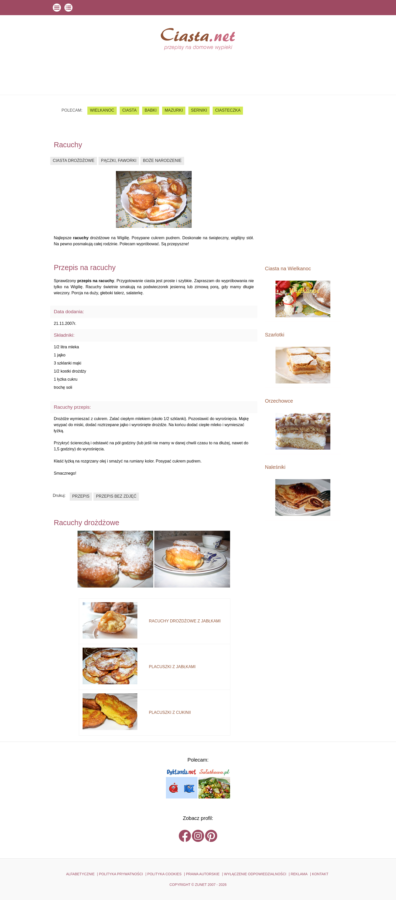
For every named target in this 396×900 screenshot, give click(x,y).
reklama (299, 874)
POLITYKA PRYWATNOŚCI (121, 874)
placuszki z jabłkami (172, 667)
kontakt (320, 874)
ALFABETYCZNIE (80, 874)
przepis (80, 496)
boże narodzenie (162, 160)
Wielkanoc (102, 110)
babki (151, 110)
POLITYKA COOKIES (164, 874)
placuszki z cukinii (170, 712)
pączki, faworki (118, 160)
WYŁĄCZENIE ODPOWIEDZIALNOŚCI (255, 874)
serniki (199, 110)
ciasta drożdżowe (73, 160)
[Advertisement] (303, 180)
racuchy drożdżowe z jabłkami (184, 621)
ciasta (129, 110)
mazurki (174, 110)
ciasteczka (227, 110)
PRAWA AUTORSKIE (202, 874)
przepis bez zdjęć (116, 496)
